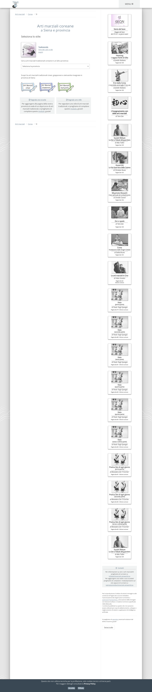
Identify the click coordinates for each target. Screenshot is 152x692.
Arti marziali (20, 14)
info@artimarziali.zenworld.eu (119, 576)
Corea (30, 14)
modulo (41, 111)
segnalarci (115, 619)
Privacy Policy (89, 684)
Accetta (71, 688)
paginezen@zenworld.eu (110, 600)
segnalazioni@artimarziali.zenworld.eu (119, 585)
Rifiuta (81, 688)
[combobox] (55, 66)
